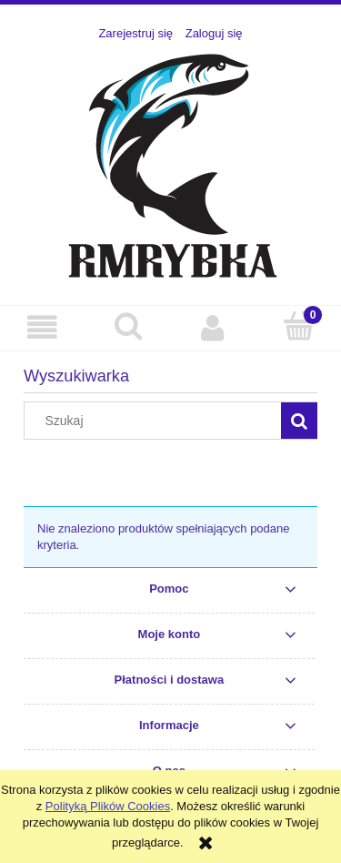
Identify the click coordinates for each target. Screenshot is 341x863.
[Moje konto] (213, 327)
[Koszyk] (298, 326)
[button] (42, 327)
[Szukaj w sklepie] (157, 420)
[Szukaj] (128, 326)
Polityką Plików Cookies (107, 806)
